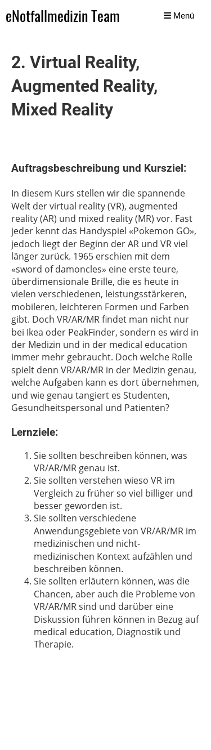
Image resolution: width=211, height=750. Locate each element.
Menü (179, 16)
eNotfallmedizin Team (63, 16)
